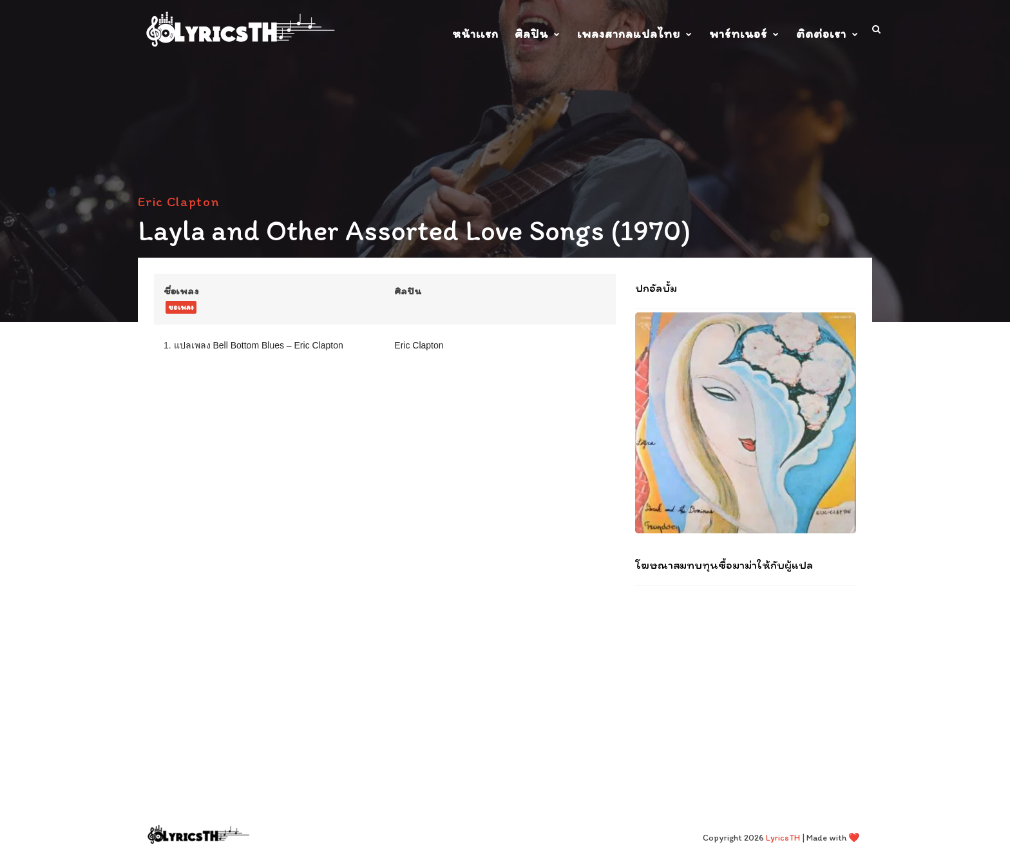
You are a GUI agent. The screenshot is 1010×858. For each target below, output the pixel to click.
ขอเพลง (181, 307)
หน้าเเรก (475, 33)
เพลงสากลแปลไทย (628, 33)
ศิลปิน (531, 33)
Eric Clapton (179, 201)
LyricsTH (783, 837)
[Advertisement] (745, 679)
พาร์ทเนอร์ (738, 33)
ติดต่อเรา (821, 33)
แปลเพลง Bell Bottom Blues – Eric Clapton (258, 345)
